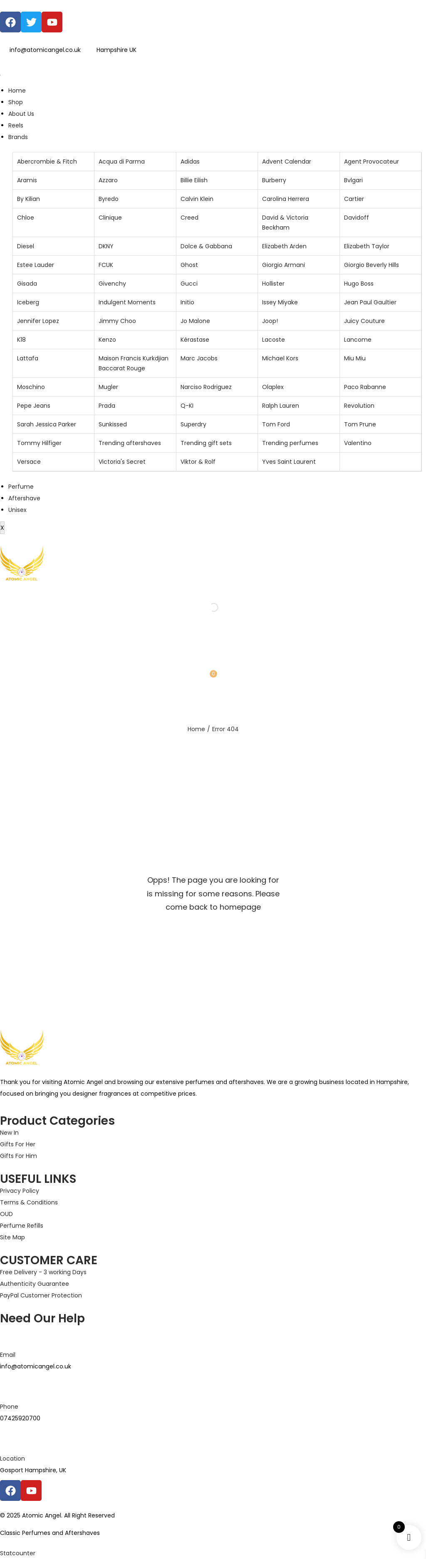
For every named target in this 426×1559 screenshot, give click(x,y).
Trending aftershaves (130, 443)
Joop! (270, 321)
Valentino (358, 443)
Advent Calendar (286, 161)
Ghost (189, 265)
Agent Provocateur (371, 161)
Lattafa (27, 358)
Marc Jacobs (199, 358)
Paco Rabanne (365, 387)
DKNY (106, 246)
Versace (29, 462)
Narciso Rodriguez (206, 387)
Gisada (27, 283)
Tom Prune (360, 424)
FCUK (106, 265)
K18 (21, 339)
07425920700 (20, 1418)
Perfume (21, 486)
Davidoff (356, 217)
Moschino (31, 387)
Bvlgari (353, 180)
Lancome (358, 339)
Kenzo (107, 339)
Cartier (354, 199)
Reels (15, 125)
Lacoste (273, 339)
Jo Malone (195, 321)
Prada (107, 405)
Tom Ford (276, 424)
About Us (21, 114)
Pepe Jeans (33, 405)
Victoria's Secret (122, 462)
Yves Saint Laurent (289, 462)
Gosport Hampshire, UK (33, 1470)
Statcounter (17, 1553)
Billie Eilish (194, 180)
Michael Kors (280, 358)
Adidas (190, 161)
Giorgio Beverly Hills (371, 265)
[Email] (10, 1334)
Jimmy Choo (117, 321)
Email (7, 1355)
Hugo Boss (359, 283)
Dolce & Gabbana (206, 246)
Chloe (25, 217)
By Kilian (28, 199)
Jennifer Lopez (38, 321)
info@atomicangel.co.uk (35, 1366)
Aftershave (24, 498)
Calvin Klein (197, 199)
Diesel (25, 246)
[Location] (10, 1438)
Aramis (27, 180)
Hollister (273, 283)
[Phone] (10, 1386)
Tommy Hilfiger (39, 443)
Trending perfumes (290, 443)
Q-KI (187, 405)
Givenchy (112, 283)
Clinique (110, 217)
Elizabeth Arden (284, 246)
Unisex (17, 510)
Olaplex (273, 387)
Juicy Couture (364, 321)
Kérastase (195, 339)
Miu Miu (355, 358)
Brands (18, 137)
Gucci (189, 283)
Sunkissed (113, 424)
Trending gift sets (206, 443)
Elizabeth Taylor (366, 246)
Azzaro (108, 180)
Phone (9, 1406)
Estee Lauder (35, 265)
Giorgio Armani (283, 265)
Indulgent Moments (127, 302)
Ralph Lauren (280, 405)
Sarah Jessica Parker (46, 424)
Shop (15, 102)
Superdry (193, 424)
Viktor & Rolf (198, 462)
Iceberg (28, 302)
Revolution (359, 405)
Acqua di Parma (122, 161)
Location (12, 1458)
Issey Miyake (280, 302)
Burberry (274, 180)
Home (17, 90)
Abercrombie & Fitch (47, 161)
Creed (189, 217)
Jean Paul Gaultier (370, 302)
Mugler (108, 387)
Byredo (109, 199)
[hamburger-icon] (0, 75)
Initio (187, 302)
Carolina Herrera (285, 199)
